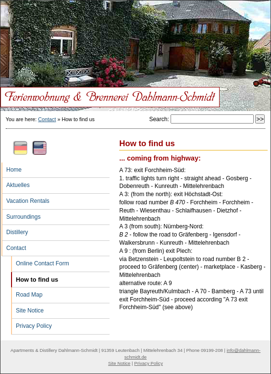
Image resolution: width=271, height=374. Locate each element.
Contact (47, 119)
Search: (160, 119)
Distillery (14, 230)
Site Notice (27, 308)
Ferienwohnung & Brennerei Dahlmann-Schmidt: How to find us (135, 24)
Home (11, 167)
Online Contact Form (40, 261)
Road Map (26, 292)
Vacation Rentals (25, 199)
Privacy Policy (31, 324)
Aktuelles (15, 183)
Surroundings (20, 215)
